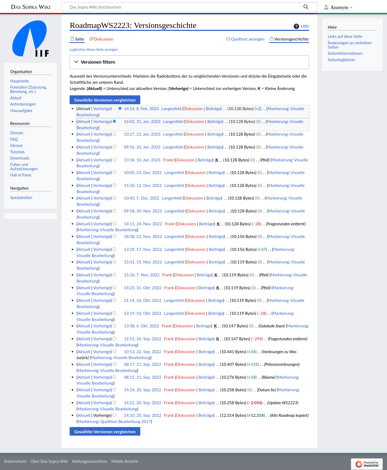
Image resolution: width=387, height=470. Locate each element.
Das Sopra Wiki (30, 6)
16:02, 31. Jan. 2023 (142, 121)
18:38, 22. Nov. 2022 (143, 236)
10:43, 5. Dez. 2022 (141, 198)
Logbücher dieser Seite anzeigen (94, 49)
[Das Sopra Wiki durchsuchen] (189, 6)
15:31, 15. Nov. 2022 (143, 261)
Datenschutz (15, 461)
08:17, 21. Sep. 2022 (142, 364)
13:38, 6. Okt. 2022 (141, 325)
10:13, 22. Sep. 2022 (142, 351)
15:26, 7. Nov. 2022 (141, 274)
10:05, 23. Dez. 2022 (143, 172)
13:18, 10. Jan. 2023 (142, 159)
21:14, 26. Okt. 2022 (142, 300)
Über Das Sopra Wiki (49, 461)
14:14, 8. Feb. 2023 (141, 108)
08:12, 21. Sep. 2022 (142, 377)
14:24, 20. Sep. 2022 (142, 389)
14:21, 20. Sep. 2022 (142, 402)
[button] (189, 62)
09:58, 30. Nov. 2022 (143, 210)
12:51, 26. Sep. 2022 (142, 338)
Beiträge (213, 108)
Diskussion (193, 108)
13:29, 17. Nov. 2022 (143, 249)
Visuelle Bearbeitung (118, 229)
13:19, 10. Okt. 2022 (142, 313)
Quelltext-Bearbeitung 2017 (125, 421)
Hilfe (300, 26)
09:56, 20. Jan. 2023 (142, 146)
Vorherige (101, 108)
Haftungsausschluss (89, 461)
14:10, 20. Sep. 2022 (142, 415)
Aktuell (84, 121)
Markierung (278, 108)
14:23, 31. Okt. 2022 (142, 287)
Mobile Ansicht (124, 461)
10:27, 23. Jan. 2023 (142, 134)
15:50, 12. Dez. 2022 (143, 185)
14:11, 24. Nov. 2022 (143, 223)
